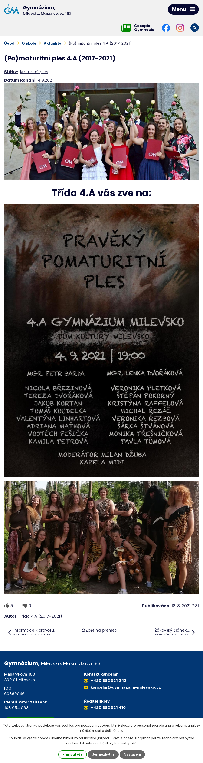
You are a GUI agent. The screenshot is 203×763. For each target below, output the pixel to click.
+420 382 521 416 (108, 707)
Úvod (9, 43)
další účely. (114, 730)
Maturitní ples (34, 72)
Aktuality (52, 43)
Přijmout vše (72, 754)
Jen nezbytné (103, 754)
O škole (29, 43)
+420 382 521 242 (109, 680)
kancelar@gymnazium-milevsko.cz (126, 687)
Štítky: (11, 72)
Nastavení (132, 754)
